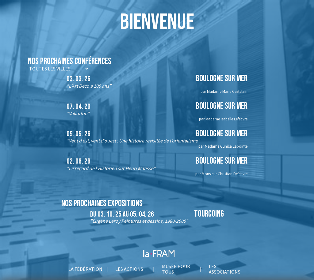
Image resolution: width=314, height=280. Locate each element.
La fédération (85, 269)
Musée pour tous (176, 269)
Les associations (224, 269)
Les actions (129, 269)
